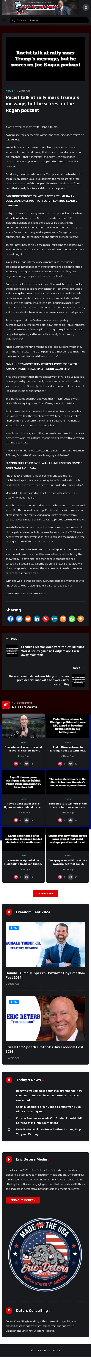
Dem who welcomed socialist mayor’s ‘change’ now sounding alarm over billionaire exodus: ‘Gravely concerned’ (49, 1095)
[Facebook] (10, 619)
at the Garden (14, 218)
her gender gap (14, 572)
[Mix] (63, 619)
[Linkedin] (37, 619)
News (9, 90)
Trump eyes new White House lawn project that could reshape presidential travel (67, 864)
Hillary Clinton (13, 420)
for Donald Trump (47, 126)
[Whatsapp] (72, 619)
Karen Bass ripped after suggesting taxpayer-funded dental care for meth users (23, 864)
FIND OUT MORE (22, 1200)
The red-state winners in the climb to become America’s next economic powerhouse (67, 807)
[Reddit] (28, 619)
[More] (80, 619)
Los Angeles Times (21, 293)
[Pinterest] (45, 619)
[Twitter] (19, 619)
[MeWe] (54, 619)
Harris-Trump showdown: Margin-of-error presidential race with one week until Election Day (39, 680)
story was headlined (46, 450)
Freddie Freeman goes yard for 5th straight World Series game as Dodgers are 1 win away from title (52, 651)
